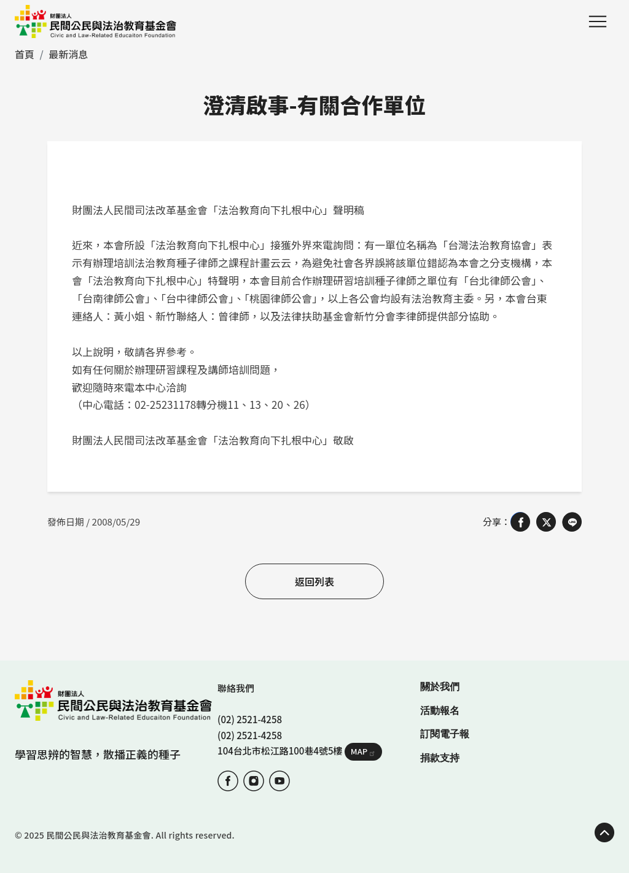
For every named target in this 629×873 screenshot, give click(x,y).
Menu (597, 21)
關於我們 (439, 686)
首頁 (24, 54)
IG (253, 780)
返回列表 (314, 581)
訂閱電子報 (444, 734)
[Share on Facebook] (520, 522)
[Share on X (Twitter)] (546, 522)
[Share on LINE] (572, 522)
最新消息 (68, 54)
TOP (604, 832)
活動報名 (439, 710)
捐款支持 (439, 758)
